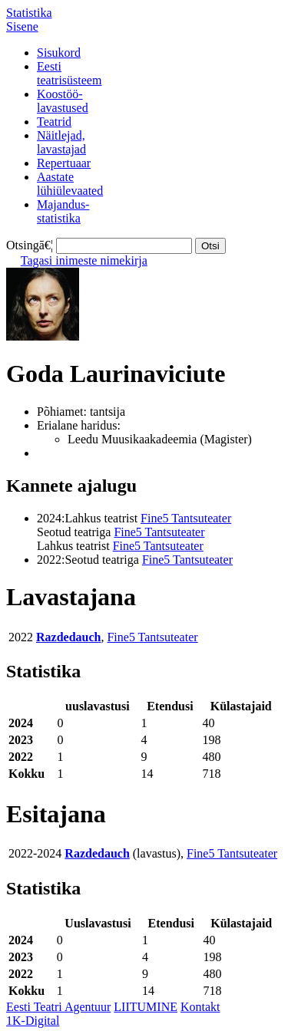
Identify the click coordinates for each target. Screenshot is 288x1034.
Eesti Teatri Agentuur (58, 1006)
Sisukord (59, 52)
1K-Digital (32, 1020)
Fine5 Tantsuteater (186, 518)
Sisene (22, 26)
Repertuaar (64, 163)
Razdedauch (68, 637)
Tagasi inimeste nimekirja (84, 260)
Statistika (29, 12)
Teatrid (54, 121)
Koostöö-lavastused (62, 100)
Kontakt (200, 1006)
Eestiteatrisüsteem (69, 73)
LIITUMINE (145, 1006)
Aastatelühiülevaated (70, 183)
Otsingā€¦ (29, 245)
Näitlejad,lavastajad (61, 142)
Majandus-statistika (63, 211)
